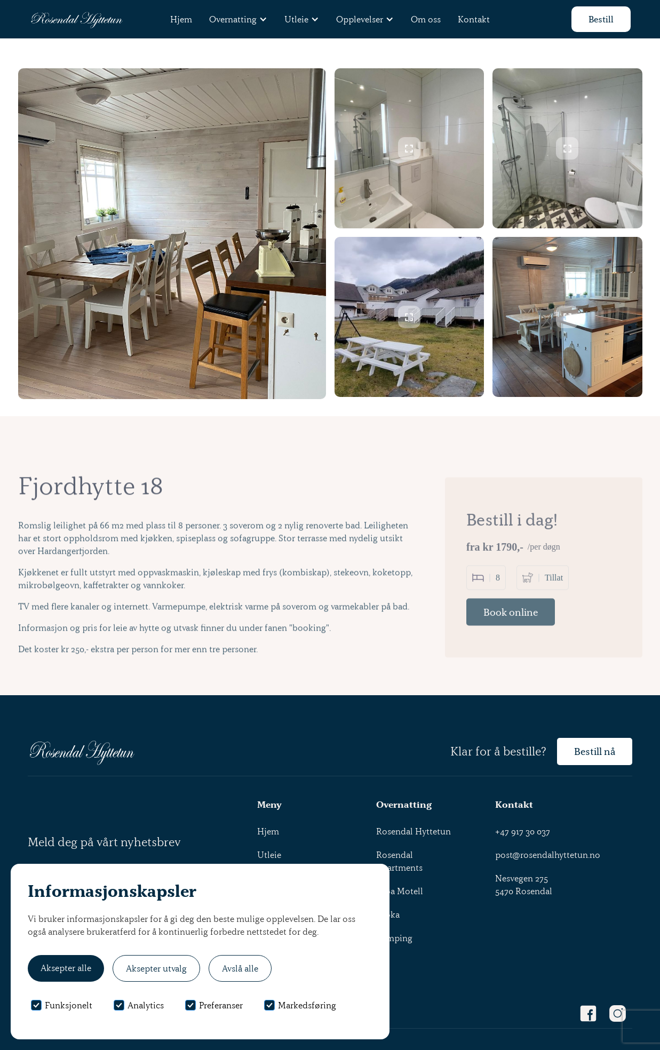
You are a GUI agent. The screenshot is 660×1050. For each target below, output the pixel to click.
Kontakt (474, 19)
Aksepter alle (66, 967)
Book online (510, 637)
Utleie (269, 854)
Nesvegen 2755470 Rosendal (523, 884)
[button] (238, 19)
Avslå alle (240, 968)
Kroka (388, 914)
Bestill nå (594, 751)
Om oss (426, 19)
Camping (394, 938)
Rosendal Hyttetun (413, 831)
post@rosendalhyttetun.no (547, 854)
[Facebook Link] (588, 1013)
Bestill (601, 19)
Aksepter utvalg (156, 968)
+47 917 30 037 (522, 831)
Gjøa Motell (399, 891)
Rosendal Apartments (399, 861)
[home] (76, 19)
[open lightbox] (409, 148)
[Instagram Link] (617, 1013)
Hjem (181, 19)
